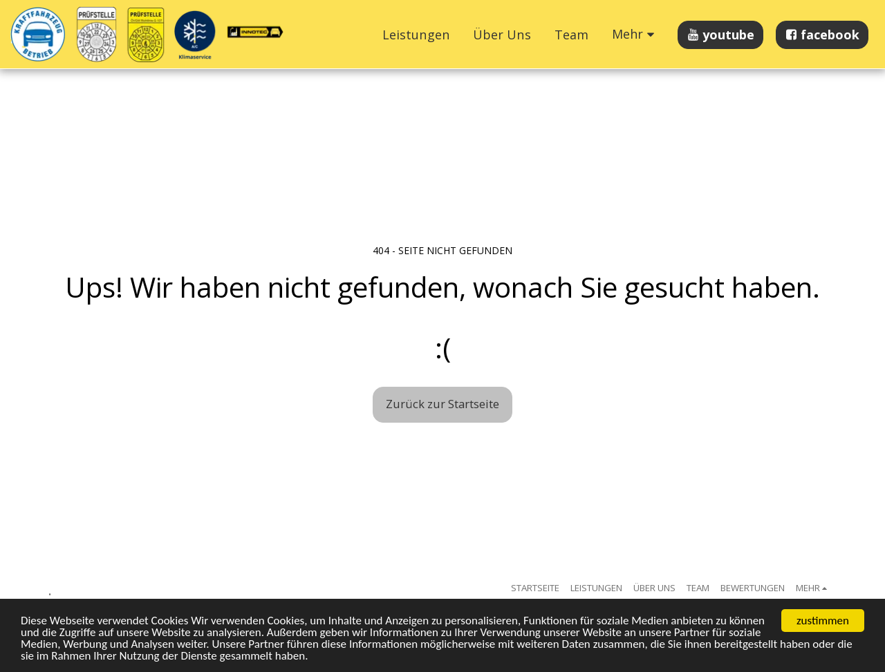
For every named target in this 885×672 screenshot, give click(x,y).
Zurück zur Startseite (442, 404)
